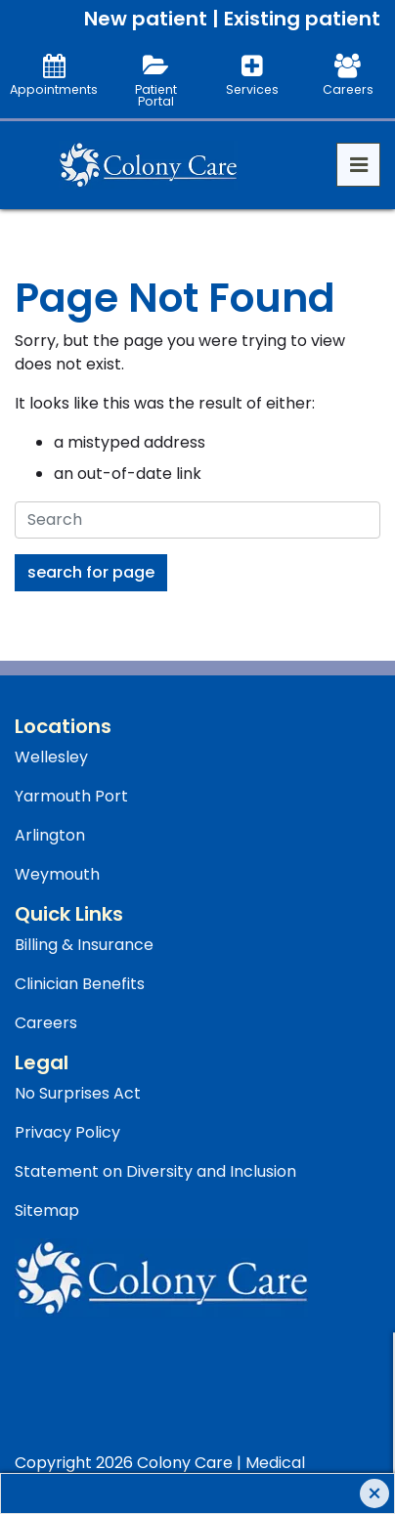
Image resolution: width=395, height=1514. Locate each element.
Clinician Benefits (80, 984)
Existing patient (302, 18)
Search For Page (90, 572)
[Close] (374, 1493)
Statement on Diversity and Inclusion (155, 1171)
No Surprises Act (78, 1093)
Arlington (50, 835)
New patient (145, 18)
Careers (46, 1023)
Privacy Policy (67, 1132)
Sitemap (47, 1210)
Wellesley (51, 757)
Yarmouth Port (71, 796)
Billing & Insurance (84, 944)
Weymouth (57, 874)
